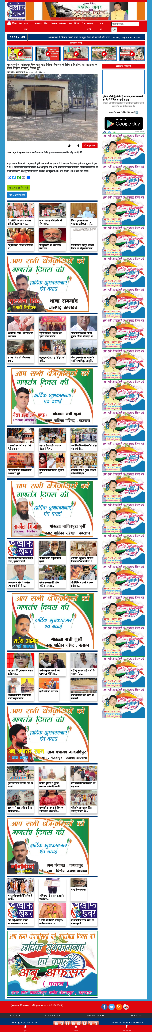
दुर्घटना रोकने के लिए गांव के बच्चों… (20, 784)
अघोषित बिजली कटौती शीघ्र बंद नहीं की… (84, 447)
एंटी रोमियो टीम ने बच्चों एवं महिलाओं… (83, 784)
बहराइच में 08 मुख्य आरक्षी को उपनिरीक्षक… (83, 471)
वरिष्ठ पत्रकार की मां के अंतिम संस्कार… (49, 584)
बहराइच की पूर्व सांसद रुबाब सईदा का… (20, 672)
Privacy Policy (52, 1015)
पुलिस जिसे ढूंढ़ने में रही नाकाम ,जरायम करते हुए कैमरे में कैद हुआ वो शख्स (123, 98)
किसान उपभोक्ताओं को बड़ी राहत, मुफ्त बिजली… (20, 559)
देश (20, 23)
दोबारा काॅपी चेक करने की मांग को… (82, 696)
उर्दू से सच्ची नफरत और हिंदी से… (20, 246)
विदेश (14, 23)
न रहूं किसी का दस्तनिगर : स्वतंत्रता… (50, 246)
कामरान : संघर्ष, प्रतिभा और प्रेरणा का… (20, 334)
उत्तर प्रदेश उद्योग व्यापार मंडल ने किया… (50, 447)
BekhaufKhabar (135, 1022)
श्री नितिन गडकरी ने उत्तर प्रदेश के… (82, 584)
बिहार (46, 23)
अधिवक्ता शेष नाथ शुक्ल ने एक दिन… (51, 897)
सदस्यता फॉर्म (90, 26)
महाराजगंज (19, 72)
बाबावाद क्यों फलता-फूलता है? (51, 471)
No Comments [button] (17, 194)
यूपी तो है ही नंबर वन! (48, 691)
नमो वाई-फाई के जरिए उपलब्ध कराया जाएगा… (19, 921)
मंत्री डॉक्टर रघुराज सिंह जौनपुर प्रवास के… (81, 809)
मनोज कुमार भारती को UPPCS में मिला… (49, 672)
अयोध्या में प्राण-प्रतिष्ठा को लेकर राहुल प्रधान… (19, 696)
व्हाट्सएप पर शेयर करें (18, 187)
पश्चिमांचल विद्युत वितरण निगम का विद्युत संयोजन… (83, 246)
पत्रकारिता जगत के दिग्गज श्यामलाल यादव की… (51, 809)
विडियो (76, 23)
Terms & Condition (94, 1015)
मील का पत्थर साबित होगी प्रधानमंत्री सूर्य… (19, 471)
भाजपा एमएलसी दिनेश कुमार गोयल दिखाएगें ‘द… (83, 334)
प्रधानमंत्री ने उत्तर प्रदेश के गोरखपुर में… (82, 921)
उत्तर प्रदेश (26, 26)
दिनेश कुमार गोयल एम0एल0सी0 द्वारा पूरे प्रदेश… (81, 224)
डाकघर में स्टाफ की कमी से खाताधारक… (20, 809)
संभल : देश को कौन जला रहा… (19, 359)
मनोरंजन (62, 23)
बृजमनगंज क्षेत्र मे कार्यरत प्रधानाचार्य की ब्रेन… (19, 584)
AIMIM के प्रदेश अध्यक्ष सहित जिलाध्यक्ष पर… (19, 222)
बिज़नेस (54, 23)
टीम (83, 23)
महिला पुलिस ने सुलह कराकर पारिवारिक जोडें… (50, 784)
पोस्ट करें (101, 26)
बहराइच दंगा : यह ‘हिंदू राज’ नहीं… (52, 359)
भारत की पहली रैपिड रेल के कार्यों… (20, 897)
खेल (70, 23)
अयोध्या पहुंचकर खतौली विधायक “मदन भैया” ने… (82, 559)
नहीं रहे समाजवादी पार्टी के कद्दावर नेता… (83, 672)
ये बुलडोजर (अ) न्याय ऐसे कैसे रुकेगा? (19, 447)
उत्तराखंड (38, 23)
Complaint (90, 145)
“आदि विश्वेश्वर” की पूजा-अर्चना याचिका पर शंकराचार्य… (51, 923)
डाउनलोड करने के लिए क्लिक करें (122, 112)
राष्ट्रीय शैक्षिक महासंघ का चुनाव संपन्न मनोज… (50, 334)
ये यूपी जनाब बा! (78, 889)
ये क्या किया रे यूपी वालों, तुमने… (50, 559)
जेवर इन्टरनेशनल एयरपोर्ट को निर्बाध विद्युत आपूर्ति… (82, 359)
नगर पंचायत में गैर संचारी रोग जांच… (50, 222)
